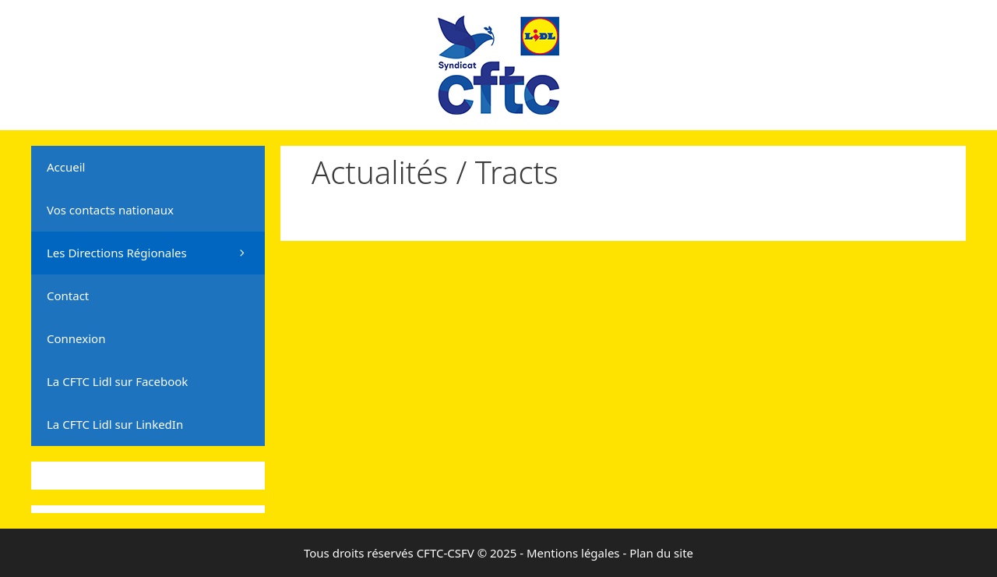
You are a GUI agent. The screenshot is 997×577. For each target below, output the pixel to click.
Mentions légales (573, 553)
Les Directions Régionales (156, 253)
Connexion (76, 338)
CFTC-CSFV (445, 553)
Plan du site (661, 553)
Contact (68, 295)
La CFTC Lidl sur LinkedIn (115, 424)
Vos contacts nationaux (110, 210)
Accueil (66, 167)
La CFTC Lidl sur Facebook (117, 381)
